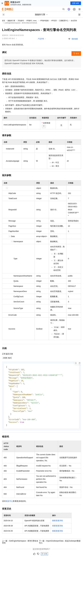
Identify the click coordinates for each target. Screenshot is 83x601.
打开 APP (75, 3)
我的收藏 (75, 39)
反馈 (44, 556)
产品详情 (41, 39)
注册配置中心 (63, 21)
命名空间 (74, 21)
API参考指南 (44, 21)
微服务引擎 (11, 21)
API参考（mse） (32, 21)
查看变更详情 (57, 523)
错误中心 (9, 504)
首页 (3, 21)
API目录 (54, 21)
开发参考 (21, 21)
